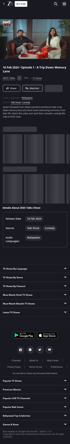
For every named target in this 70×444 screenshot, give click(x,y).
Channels (16, 360)
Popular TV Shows (12, 381)
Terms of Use (35, 367)
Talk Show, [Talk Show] (16, 102)
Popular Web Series (13, 407)
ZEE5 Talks (9, 78)
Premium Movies (12, 390)
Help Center (53, 360)
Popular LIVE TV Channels (16, 398)
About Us (33, 360)
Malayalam (27, 97)
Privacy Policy (14, 367)
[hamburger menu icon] (64, 4)
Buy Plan (21, 4)
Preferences (57, 367)
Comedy (26, 102)
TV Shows (37, 78)
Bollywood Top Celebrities (16, 416)
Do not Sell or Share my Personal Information (35, 373)
